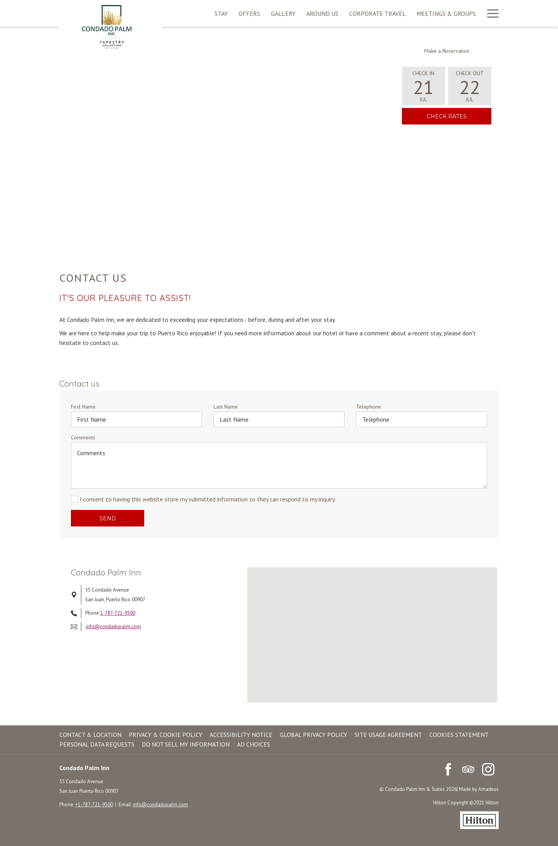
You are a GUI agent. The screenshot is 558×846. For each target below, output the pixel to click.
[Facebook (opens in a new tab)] (448, 768)
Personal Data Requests (96, 744)
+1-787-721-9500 (94, 804)
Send (107, 518)
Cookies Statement (459, 734)
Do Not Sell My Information (186, 744)
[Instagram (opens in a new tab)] (488, 768)
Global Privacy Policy (313, 734)
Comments (83, 437)
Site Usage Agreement (388, 734)
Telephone (368, 406)
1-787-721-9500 (117, 613)
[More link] (490, 13)
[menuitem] (221, 13)
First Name (83, 406)
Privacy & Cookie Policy (165, 734)
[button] (423, 86)
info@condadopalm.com (113, 626)
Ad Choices (253, 744)
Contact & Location (90, 734)
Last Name (225, 406)
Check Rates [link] (459, 116)
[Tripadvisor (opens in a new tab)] (468, 768)
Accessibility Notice (241, 734)
